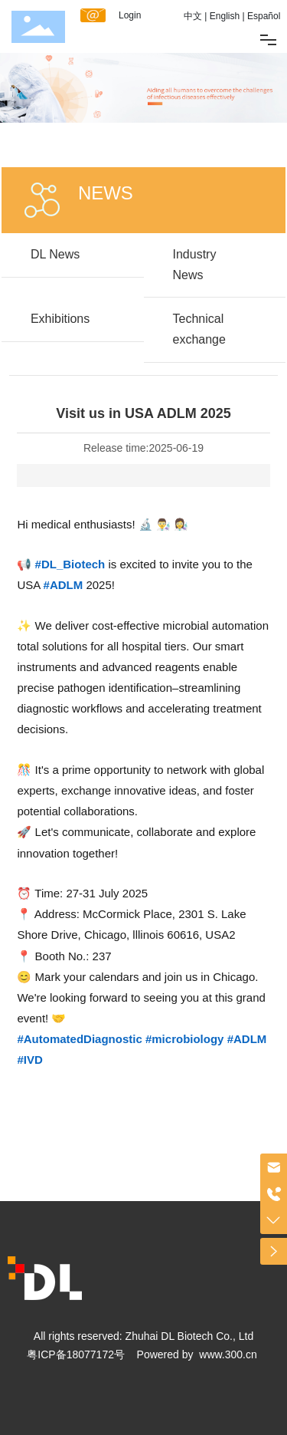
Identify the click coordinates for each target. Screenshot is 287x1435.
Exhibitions (60, 318)
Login (130, 15)
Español (263, 16)
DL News (55, 254)
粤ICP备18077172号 (76, 1354)
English (225, 16)
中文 (193, 16)
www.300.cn (227, 1354)
